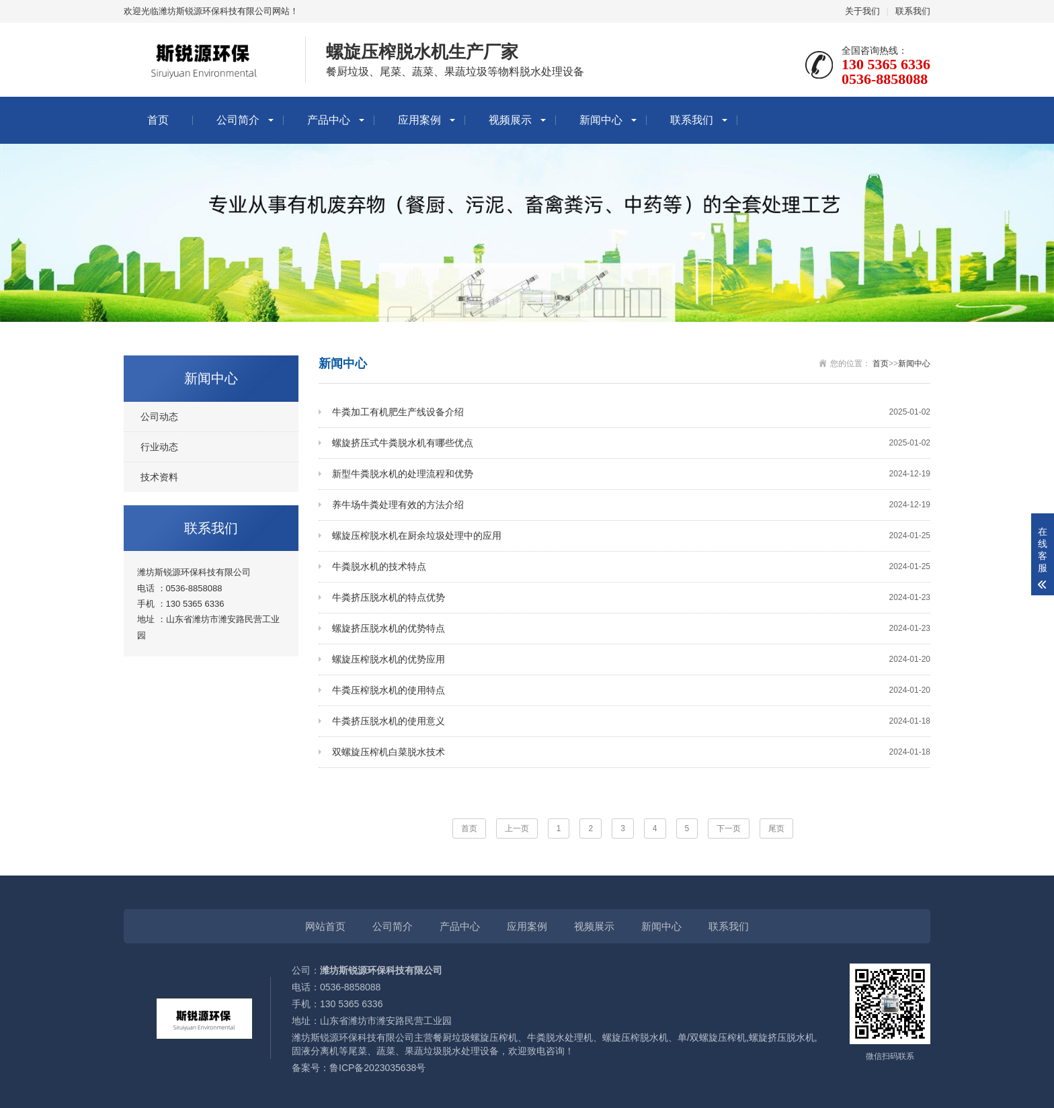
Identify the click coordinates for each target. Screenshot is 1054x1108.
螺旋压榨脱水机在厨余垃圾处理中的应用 (631, 536)
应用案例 (419, 120)
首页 (158, 120)
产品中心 (328, 120)
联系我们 (912, 11)
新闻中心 (600, 120)
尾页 (776, 828)
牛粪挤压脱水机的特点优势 (631, 598)
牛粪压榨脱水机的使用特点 (631, 690)
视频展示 (510, 120)
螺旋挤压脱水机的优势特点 (631, 628)
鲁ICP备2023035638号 (377, 1067)
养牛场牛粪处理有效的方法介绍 (631, 505)
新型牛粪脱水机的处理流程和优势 (631, 474)
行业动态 (159, 446)
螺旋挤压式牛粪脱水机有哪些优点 (631, 443)
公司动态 (159, 416)
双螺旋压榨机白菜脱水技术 (631, 752)
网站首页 (325, 926)
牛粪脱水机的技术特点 (631, 567)
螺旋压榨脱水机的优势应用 (631, 659)
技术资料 (159, 477)
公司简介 (237, 120)
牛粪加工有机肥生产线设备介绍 (631, 412)
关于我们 (862, 11)
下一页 (729, 828)
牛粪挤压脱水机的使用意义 (631, 721)
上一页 (517, 828)
